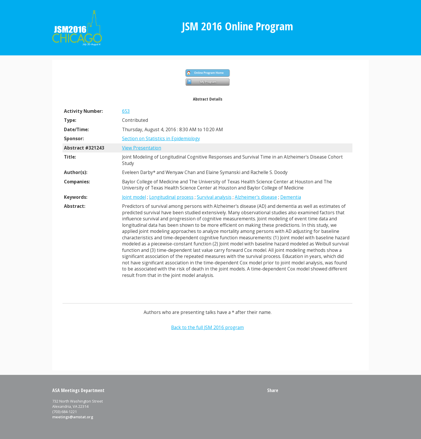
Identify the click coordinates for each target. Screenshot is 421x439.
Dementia (290, 197)
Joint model (134, 197)
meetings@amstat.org (72, 416)
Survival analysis (214, 197)
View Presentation (141, 148)
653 (126, 111)
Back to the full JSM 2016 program (207, 327)
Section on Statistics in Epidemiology (161, 139)
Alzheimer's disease (256, 197)
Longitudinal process (171, 197)
